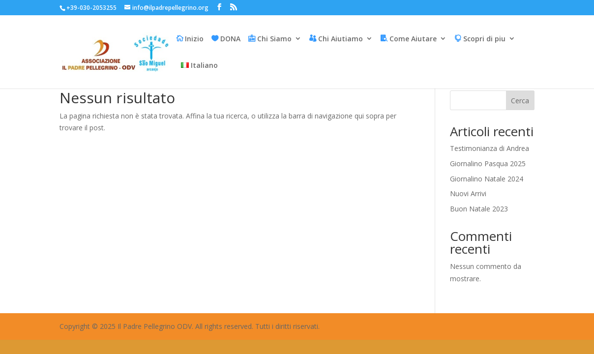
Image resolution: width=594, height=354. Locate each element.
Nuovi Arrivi (468, 193)
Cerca (520, 100)
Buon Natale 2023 (479, 208)
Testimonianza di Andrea (489, 148)
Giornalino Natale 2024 (486, 178)
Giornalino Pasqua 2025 (488, 163)
